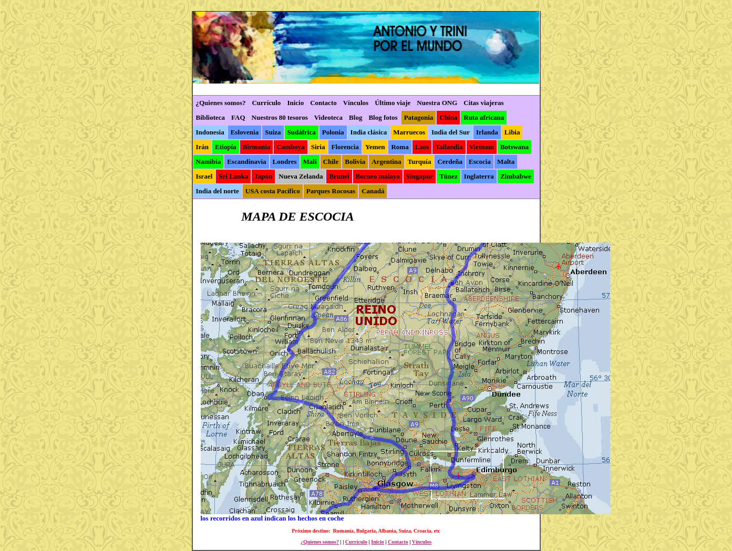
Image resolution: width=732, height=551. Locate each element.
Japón (263, 176)
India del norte (217, 191)
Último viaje (392, 103)
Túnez (448, 176)
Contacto (323, 103)
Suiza (273, 132)
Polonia (333, 132)
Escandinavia (246, 161)
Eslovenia (245, 132)
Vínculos (355, 103)
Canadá (373, 191)
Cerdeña (449, 161)
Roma (399, 147)
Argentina (386, 161)
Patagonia (419, 117)
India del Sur (450, 132)
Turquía (419, 161)
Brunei (339, 176)
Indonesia (210, 132)
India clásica (368, 132)
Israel (204, 176)
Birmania (257, 147)
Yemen (375, 147)
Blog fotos (382, 117)
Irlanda (487, 132)
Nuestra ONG (437, 103)
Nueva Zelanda (301, 176)
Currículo (266, 103)
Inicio (295, 103)
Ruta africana (483, 117)
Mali (310, 161)
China (448, 117)
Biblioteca (210, 117)
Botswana (514, 147)
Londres (285, 161)
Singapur (419, 176)
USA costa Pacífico (272, 191)
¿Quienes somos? (221, 103)
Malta (505, 161)
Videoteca (328, 117)
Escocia (480, 161)
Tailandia (448, 147)
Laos (422, 147)
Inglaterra (479, 176)
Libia (512, 132)
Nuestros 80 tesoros (280, 117)
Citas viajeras (483, 103)
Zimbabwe (515, 176)
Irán (202, 147)
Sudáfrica (301, 132)
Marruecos (409, 132)
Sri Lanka (233, 176)
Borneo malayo (378, 176)
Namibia (208, 161)
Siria (318, 147)
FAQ (238, 117)
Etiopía (225, 147)
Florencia (344, 147)
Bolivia (355, 161)
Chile (331, 161)
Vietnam (481, 147)
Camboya (290, 147)
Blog (355, 117)
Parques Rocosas (330, 191)
